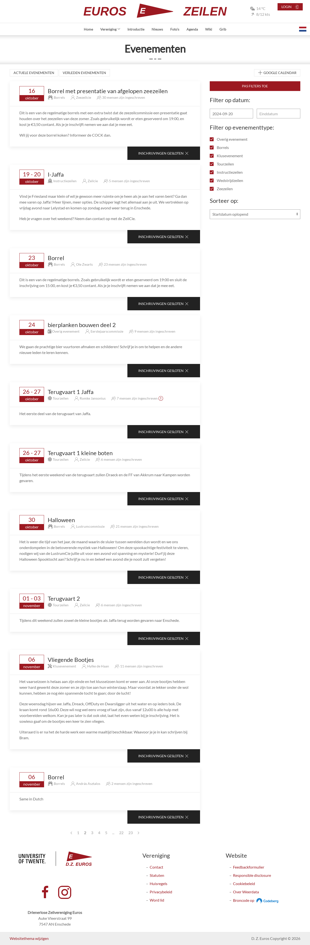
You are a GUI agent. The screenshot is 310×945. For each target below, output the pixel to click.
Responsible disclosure (252, 875)
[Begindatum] (231, 113)
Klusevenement (226, 155)
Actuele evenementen (34, 73)
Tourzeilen (222, 164)
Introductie (135, 29)
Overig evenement (229, 139)
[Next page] (138, 833)
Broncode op (256, 900)
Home (88, 29)
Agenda (192, 29)
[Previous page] (71, 833)
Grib (222, 29)
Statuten (157, 875)
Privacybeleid (161, 891)
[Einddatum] (278, 113)
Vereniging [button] (110, 29)
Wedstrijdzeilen (226, 180)
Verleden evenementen (84, 73)
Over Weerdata (246, 891)
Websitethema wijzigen (29, 938)
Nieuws (157, 29)
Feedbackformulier (248, 867)
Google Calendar (277, 73)
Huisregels (158, 883)
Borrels (219, 147)
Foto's (174, 29)
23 (130, 832)
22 (121, 832)
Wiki (208, 29)
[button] (302, 29)
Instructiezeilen (226, 172)
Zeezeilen (221, 188)
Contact (156, 867)
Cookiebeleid (244, 883)
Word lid (157, 900)
